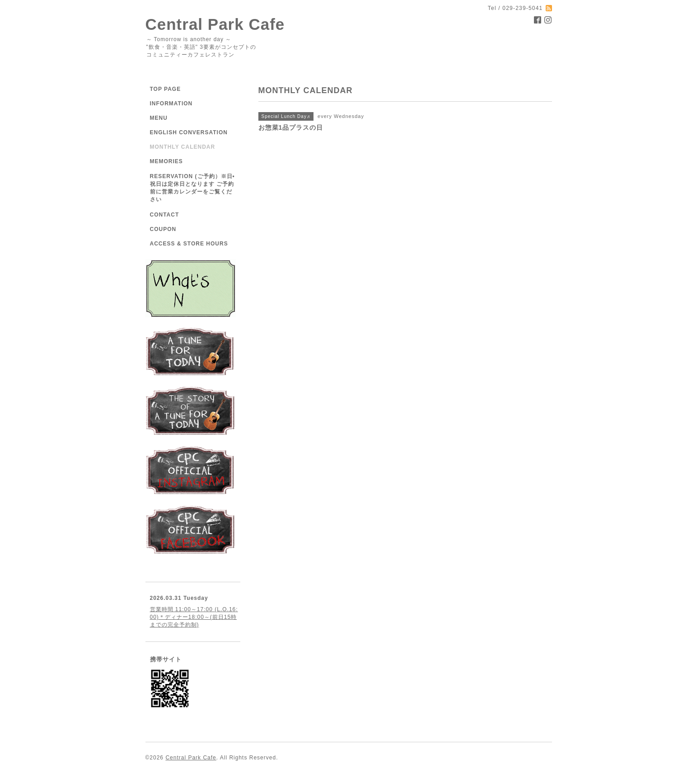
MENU (159, 118)
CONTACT (164, 215)
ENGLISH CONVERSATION (189, 132)
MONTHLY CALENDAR (182, 147)
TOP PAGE (165, 89)
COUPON (163, 229)
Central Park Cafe (215, 24)
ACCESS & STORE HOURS (189, 243)
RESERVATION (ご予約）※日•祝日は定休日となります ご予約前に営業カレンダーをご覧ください (192, 188)
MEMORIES (166, 161)
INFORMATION (171, 103)
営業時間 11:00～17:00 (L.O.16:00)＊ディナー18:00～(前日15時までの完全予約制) (194, 617)
